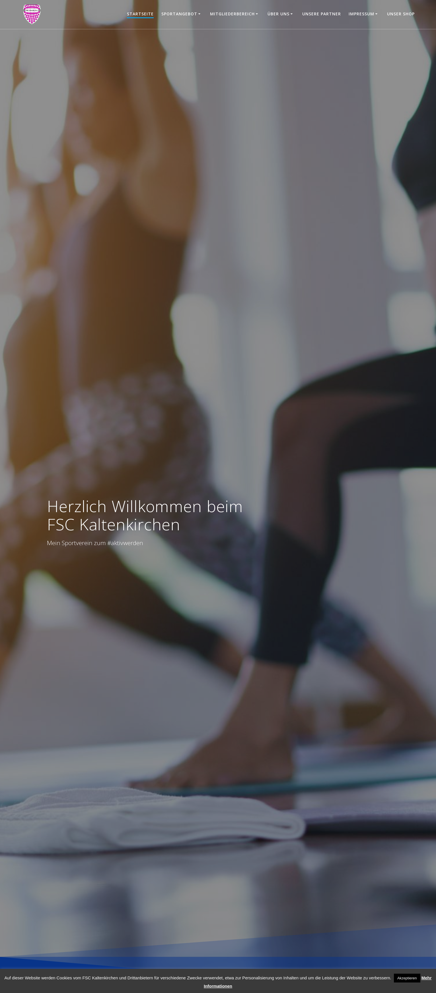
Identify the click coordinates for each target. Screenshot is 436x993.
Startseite (140, 13)
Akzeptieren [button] (407, 978)
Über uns (278, 13)
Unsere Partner (321, 13)
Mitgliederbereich (232, 13)
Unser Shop (401, 13)
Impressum (361, 13)
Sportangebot (179, 13)
